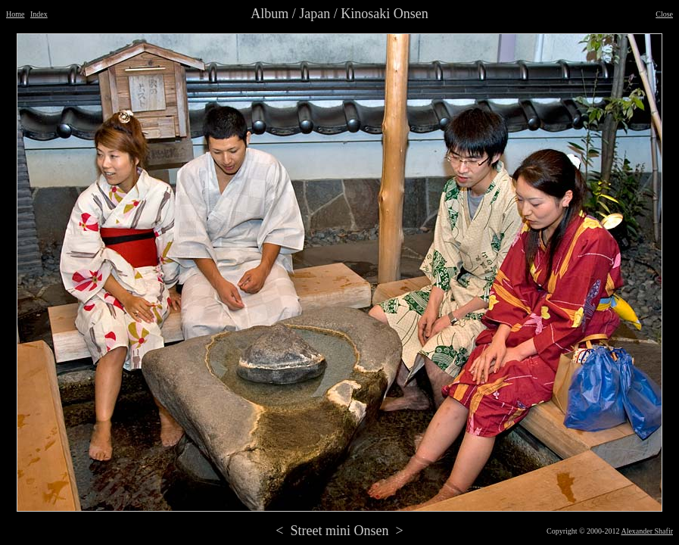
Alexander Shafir (647, 531)
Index (39, 14)
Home (15, 14)
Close (664, 14)
